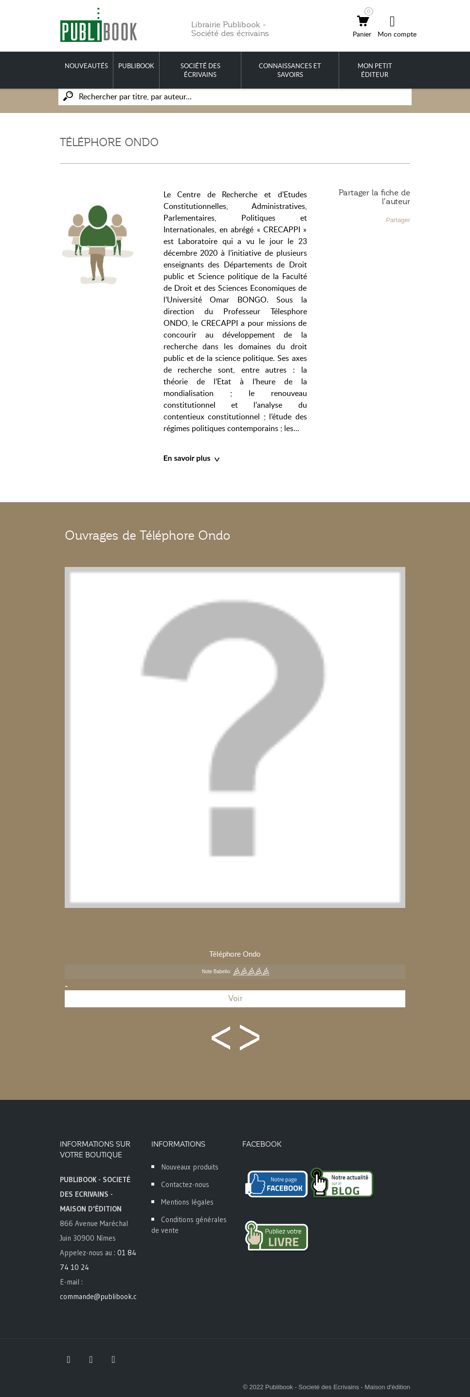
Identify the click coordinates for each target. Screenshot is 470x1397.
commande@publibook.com (103, 1296)
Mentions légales (187, 1202)
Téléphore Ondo (235, 954)
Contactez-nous (185, 1184)
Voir (235, 998)
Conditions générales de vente (189, 1225)
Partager (398, 220)
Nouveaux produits (189, 1166)
